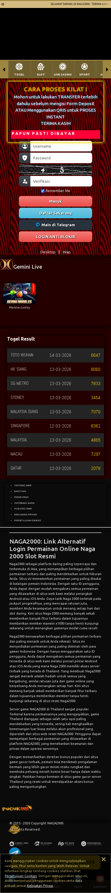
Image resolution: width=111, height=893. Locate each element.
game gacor (81, 776)
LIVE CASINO (63, 74)
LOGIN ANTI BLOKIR (55, 236)
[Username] (61, 146)
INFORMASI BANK (24, 503)
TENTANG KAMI (23, 485)
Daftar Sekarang (55, 213)
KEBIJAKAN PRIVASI (25, 514)
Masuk (55, 201)
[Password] (61, 158)
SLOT (41, 74)
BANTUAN (20, 491)
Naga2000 (16, 636)
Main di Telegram (55, 224)
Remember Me (55, 191)
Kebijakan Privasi (40, 885)
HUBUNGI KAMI (23, 508)
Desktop (48, 252)
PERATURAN (21, 497)
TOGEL (19, 74)
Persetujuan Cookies (21, 876)
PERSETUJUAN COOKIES (27, 520)
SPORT (84, 74)
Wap (67, 252)
